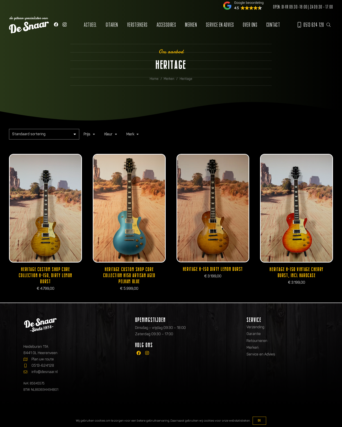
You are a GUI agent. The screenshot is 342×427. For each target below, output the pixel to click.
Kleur (108, 134)
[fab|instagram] (147, 353)
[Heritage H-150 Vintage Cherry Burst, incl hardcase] (296, 208)
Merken (169, 79)
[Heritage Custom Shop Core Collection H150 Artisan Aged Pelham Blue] (129, 208)
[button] (328, 24)
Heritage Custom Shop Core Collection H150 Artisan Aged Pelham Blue (129, 275)
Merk (130, 134)
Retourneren (257, 341)
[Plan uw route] (27, 359)
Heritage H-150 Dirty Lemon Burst (213, 269)
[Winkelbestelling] (44, 134)
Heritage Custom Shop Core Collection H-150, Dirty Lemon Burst (45, 275)
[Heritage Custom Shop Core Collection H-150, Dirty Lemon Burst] (45, 208)
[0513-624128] (27, 365)
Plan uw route (43, 359)
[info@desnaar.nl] (27, 372)
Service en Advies (261, 354)
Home (154, 79)
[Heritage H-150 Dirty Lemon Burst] (213, 208)
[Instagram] (65, 24)
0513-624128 (43, 365)
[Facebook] (56, 24)
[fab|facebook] (138, 353)
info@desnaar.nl (45, 372)
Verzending (255, 327)
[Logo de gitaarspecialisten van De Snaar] (29, 24)
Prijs (87, 134)
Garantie (254, 334)
